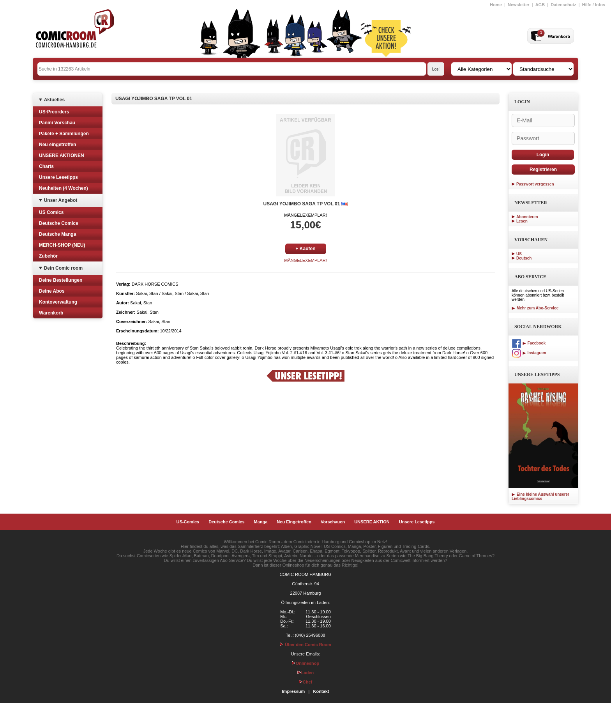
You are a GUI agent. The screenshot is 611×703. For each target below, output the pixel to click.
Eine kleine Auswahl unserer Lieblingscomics (540, 496)
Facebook (529, 343)
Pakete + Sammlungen (64, 133)
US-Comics (188, 521)
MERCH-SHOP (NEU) (62, 245)
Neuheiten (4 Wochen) (63, 188)
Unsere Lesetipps (58, 177)
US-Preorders (54, 112)
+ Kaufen (305, 248)
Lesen (522, 221)
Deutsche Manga (57, 234)
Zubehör (48, 256)
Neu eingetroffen (57, 144)
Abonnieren (527, 217)
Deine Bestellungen (60, 280)
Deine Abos (52, 291)
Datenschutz (563, 4)
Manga (261, 521)
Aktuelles (54, 99)
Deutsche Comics (58, 223)
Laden (305, 672)
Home (496, 4)
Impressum (293, 691)
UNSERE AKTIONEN (61, 155)
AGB (540, 4)
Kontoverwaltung (58, 302)
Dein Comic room (63, 268)
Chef (305, 682)
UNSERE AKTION (372, 521)
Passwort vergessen (535, 184)
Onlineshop (306, 663)
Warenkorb (51, 313)
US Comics (51, 212)
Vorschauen (333, 521)
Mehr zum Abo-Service (535, 308)
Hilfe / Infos (593, 4)
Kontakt (321, 691)
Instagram (529, 353)
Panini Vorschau (57, 122)
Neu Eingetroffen (294, 521)
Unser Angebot (61, 200)
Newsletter (519, 4)
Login (543, 154)
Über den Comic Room (305, 644)
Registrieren (543, 169)
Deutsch (524, 258)
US (519, 254)
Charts (46, 166)
